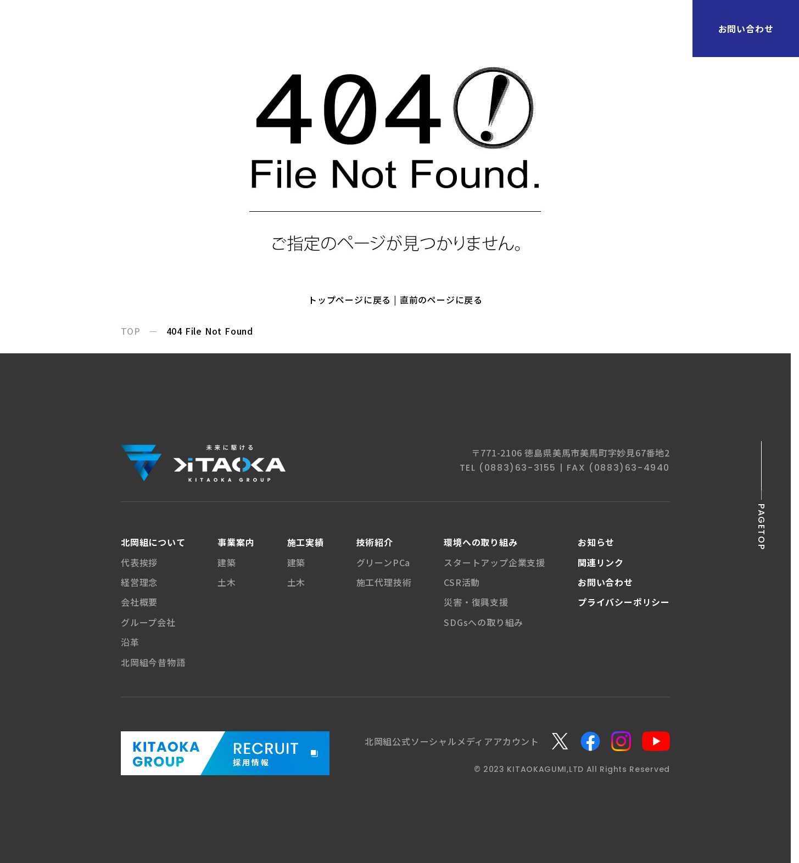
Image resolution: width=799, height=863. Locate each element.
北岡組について (153, 542)
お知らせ (596, 542)
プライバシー (624, 601)
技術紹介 (374, 542)
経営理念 (139, 582)
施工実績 (305, 542)
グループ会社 (148, 622)
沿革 (130, 641)
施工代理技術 (384, 582)
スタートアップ (494, 562)
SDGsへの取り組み (483, 622)
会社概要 (139, 601)
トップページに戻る (349, 299)
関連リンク (601, 562)
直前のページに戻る (441, 299)
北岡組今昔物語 (153, 662)
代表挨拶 (139, 562)
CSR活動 (462, 582)
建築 (226, 562)
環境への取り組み (480, 542)
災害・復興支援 (476, 601)
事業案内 (235, 542)
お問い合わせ (746, 28)
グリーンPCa (383, 562)
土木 (226, 582)
